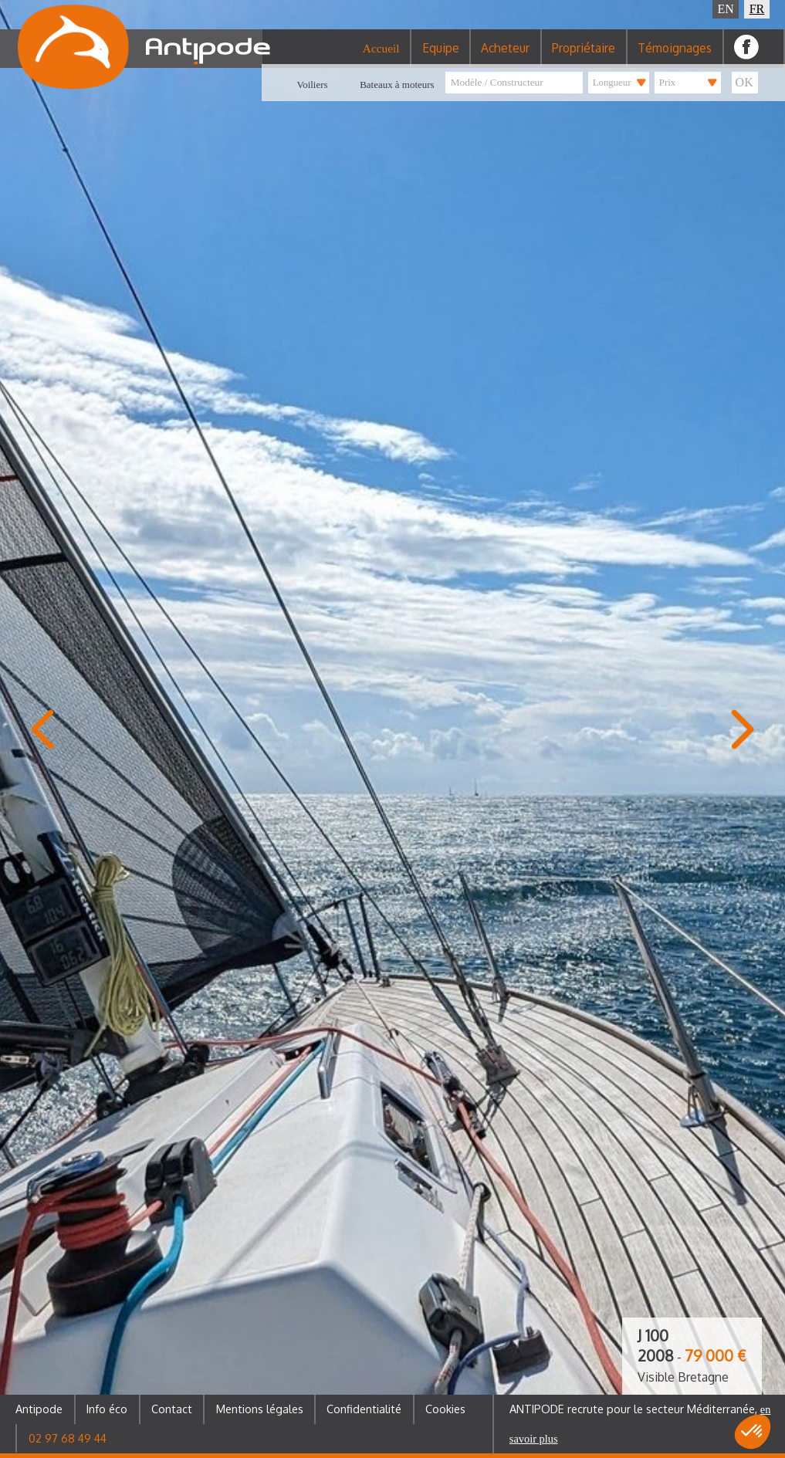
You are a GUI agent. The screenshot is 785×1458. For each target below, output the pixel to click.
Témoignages (675, 57)
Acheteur (505, 57)
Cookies (445, 1409)
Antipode (39, 1409)
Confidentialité (364, 1409)
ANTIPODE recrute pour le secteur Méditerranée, (640, 1423)
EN (726, 8)
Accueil (381, 57)
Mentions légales (259, 1409)
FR (757, 8)
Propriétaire (583, 57)
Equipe (440, 57)
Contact (171, 1409)
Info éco (106, 1409)
